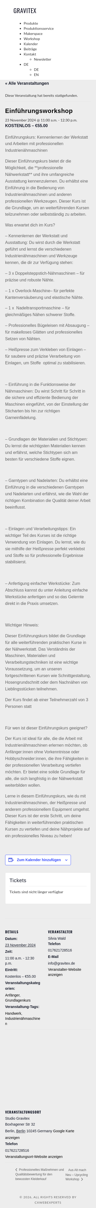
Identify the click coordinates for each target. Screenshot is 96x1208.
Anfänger (12, 995)
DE (26, 64)
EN (36, 74)
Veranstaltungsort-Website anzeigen (34, 1157)
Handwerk (13, 1013)
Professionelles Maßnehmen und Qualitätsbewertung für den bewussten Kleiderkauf (39, 1174)
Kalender (31, 44)
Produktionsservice (39, 28)
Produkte (31, 23)
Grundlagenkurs (18, 1000)
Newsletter (42, 59)
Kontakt (30, 54)
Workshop (32, 38)
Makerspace (33, 33)
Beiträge (30, 49)
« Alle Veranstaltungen (27, 83)
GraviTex (25, 10)
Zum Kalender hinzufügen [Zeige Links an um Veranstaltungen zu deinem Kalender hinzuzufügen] (39, 860)
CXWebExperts (48, 1202)
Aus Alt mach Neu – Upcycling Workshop (77, 1174)
